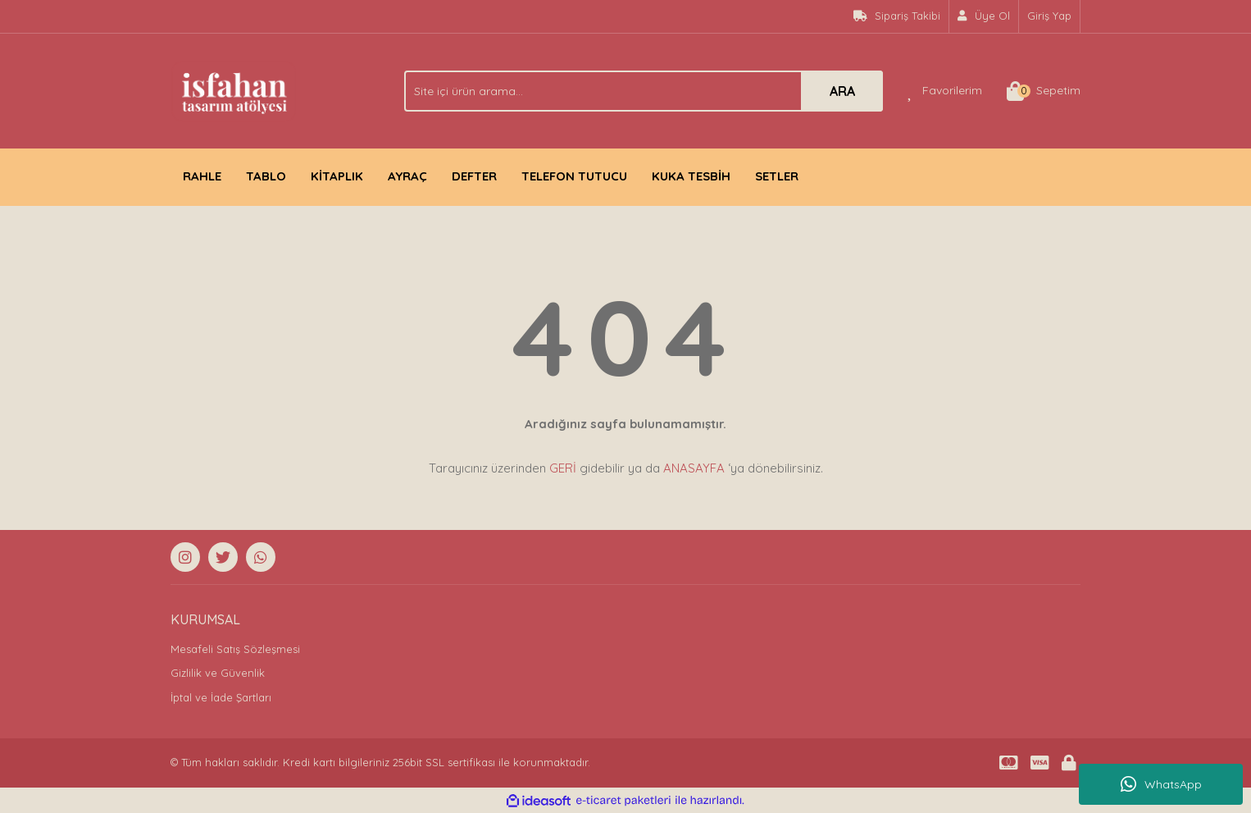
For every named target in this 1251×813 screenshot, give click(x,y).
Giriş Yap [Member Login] (1049, 15)
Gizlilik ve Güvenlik (218, 672)
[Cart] (1043, 91)
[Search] (643, 91)
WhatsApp (1161, 784)
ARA (842, 91)
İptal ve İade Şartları (221, 697)
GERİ (562, 468)
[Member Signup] (984, 16)
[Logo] (234, 89)
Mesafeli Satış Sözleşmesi (235, 648)
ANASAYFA (694, 468)
